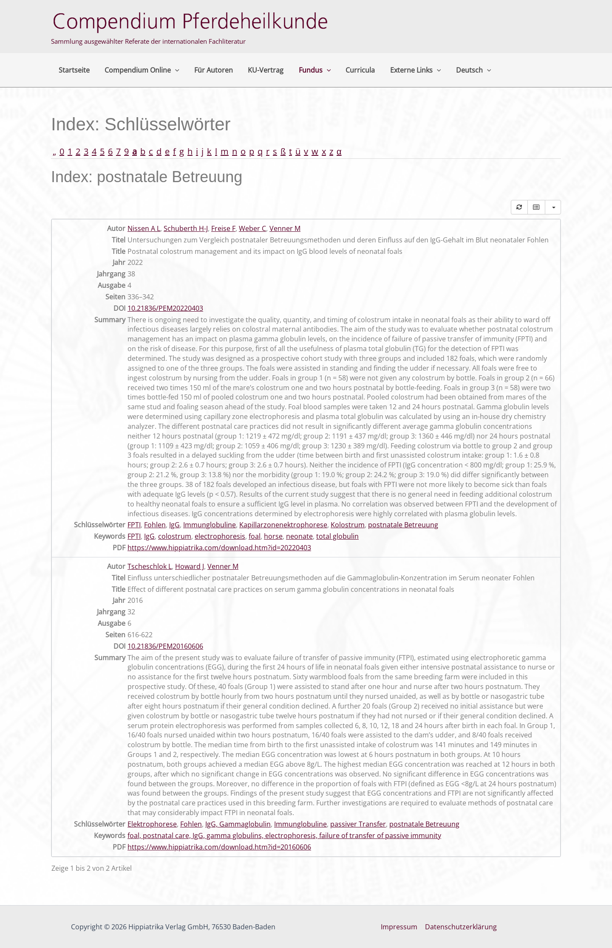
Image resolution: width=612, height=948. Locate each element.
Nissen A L (144, 228)
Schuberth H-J (186, 228)
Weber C (252, 228)
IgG (174, 524)
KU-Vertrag (261, 70)
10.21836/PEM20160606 (165, 646)
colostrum (174, 536)
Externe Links (406, 70)
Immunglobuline (209, 524)
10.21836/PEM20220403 (165, 308)
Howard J (189, 566)
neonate (299, 536)
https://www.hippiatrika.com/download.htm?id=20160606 (219, 847)
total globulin (337, 536)
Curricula (352, 70)
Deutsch (463, 70)
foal (255, 536)
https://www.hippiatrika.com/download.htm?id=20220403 (219, 547)
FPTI (134, 524)
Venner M (284, 228)
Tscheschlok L (150, 566)
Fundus (308, 70)
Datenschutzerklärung (460, 926)
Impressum (399, 926)
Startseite (73, 70)
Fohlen (155, 524)
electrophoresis (220, 536)
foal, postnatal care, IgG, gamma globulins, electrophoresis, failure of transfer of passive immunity (284, 835)
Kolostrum (348, 524)
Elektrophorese (152, 824)
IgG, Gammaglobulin (238, 824)
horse (273, 536)
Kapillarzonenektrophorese (283, 524)
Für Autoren (210, 70)
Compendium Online (139, 70)
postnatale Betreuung (403, 524)
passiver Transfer (358, 824)
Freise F (223, 228)
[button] (173, 70)
